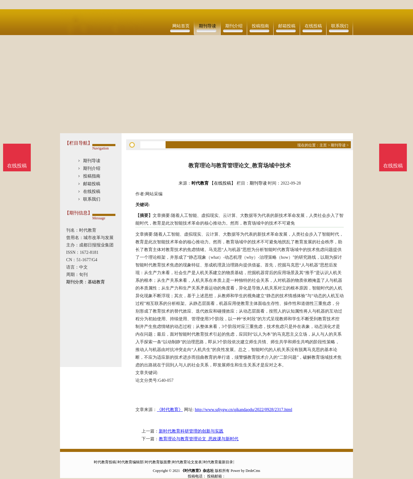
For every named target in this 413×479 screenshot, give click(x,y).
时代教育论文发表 (187, 462)
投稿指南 (260, 26)
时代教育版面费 (158, 462)
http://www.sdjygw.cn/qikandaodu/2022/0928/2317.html (243, 409)
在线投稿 (313, 26)
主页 (323, 145)
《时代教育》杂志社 (197, 471)
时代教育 (200, 183)
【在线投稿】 (222, 183)
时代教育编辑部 (130, 462)
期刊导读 (207, 26)
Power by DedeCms (245, 471)
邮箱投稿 (286, 26)
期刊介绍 (234, 26)
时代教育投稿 (105, 462)
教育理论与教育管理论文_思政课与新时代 (199, 439)
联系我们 (339, 26)
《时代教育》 (170, 409)
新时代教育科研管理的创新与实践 (191, 431)
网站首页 (181, 26)
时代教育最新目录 (218, 462)
